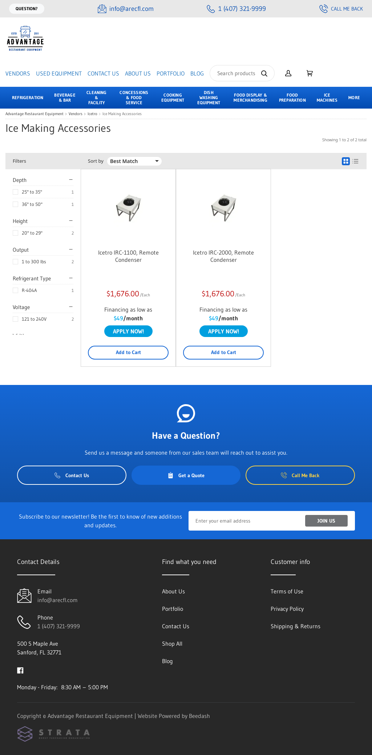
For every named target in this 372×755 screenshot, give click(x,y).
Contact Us (103, 73)
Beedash (199, 715)
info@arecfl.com (57, 600)
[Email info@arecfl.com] (126, 9)
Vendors (17, 73)
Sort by (96, 161)
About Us (138, 73)
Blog (197, 73)
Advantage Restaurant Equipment (34, 113)
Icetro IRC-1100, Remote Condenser (128, 256)
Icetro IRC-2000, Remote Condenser (223, 256)
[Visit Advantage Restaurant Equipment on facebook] (20, 669)
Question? (27, 8)
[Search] (242, 73)
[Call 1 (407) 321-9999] (236, 9)
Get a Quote (186, 475)
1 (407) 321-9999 (58, 626)
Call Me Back (341, 8)
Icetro (92, 113)
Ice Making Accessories (122, 113)
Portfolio (171, 73)
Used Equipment (59, 73)
